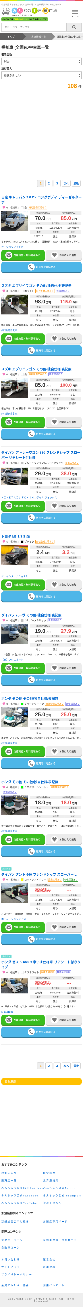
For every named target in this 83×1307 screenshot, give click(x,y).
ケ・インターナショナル (14, 576)
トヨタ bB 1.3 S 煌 (15, 536)
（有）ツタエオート (12, 659)
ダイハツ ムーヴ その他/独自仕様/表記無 (31, 615)
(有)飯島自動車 (9, 330)
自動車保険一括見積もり (60, 1240)
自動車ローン (10, 1247)
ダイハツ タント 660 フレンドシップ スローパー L (39, 874)
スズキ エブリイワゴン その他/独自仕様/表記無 (36, 286)
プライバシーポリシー (16, 1274)
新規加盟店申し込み (15, 1221)
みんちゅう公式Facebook (20, 1195)
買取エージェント (13, 1240)
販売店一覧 (9, 1180)
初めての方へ (52, 1203)
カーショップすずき (12, 247)
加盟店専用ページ (55, 1221)
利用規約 (49, 1267)
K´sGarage (7, 1011)
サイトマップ (10, 1267)
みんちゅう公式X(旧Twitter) (22, 1188)
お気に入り (9, 1173)
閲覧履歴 (49, 1173)
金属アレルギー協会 (15, 1285)
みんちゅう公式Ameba (59, 1188)
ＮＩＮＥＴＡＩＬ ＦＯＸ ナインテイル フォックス (29, 497)
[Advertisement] (41, 133)
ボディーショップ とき (13, 919)
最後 (76, 183)
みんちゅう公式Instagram (62, 1195)
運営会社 (49, 1259)
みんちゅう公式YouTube (19, 1203)
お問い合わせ (10, 1259)
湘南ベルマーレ (54, 1285)
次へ (66, 183)
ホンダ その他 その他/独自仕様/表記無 (29, 698)
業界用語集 (51, 1180)
